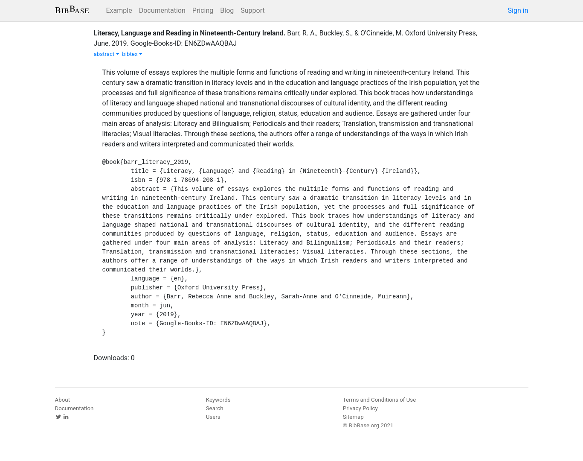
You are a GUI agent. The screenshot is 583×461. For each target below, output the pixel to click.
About (62, 400)
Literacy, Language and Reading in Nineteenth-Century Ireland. (190, 33)
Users (213, 417)
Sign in (518, 10)
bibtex (132, 54)
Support (252, 10)
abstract (106, 54)
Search (214, 408)
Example (119, 10)
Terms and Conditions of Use (379, 400)
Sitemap (353, 417)
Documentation (162, 10)
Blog (227, 10)
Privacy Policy (360, 408)
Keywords (218, 400)
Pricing (203, 10)
